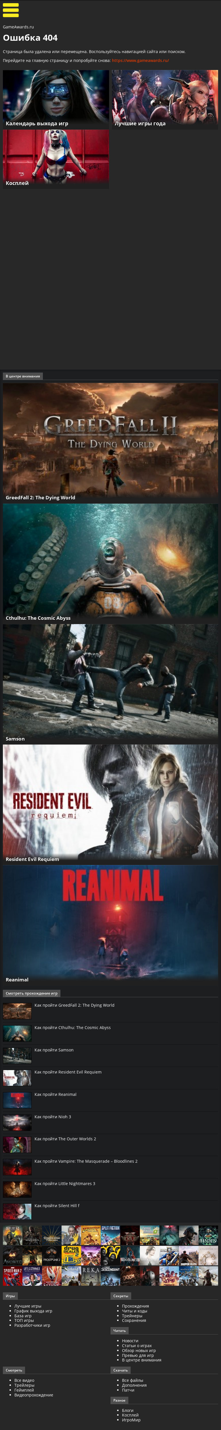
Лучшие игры (27, 1307)
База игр (23, 1316)
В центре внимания (141, 1360)
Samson (16, 738)
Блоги (128, 1411)
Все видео (24, 1381)
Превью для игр (138, 1356)
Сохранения (134, 1321)
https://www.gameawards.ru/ (140, 60)
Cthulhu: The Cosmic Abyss (40, 618)
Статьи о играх (137, 1346)
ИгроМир (131, 1420)
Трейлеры (24, 1386)
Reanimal (18, 979)
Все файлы (132, 1381)
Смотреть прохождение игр (30, 993)
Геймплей (24, 1391)
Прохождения (135, 1307)
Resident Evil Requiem (35, 859)
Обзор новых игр (139, 1351)
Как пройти (75, 1005)
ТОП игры (24, 1321)
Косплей (130, 1416)
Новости (130, 1341)
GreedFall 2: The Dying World (43, 497)
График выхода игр (33, 1311)
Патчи (128, 1391)
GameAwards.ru (18, 27)
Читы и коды (134, 1311)
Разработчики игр (32, 1326)
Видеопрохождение (33, 1395)
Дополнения (134, 1386)
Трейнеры (132, 1316)
